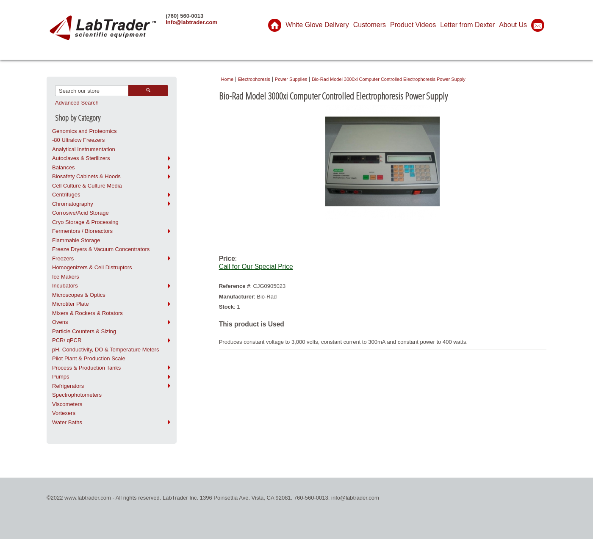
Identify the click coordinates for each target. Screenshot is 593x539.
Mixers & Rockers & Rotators (87, 313)
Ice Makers (65, 277)
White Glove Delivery (317, 24)
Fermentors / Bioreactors (82, 231)
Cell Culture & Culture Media (87, 185)
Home (227, 79)
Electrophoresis (254, 79)
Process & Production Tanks (86, 368)
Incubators (65, 285)
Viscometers (67, 404)
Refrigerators (68, 386)
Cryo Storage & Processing (85, 222)
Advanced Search (77, 103)
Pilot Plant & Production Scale (88, 358)
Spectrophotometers (77, 395)
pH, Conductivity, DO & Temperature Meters (105, 349)
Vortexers (63, 413)
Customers (369, 24)
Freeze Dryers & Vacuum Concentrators (101, 249)
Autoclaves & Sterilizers (81, 158)
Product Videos (413, 24)
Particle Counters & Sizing (84, 331)
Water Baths (67, 422)
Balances (63, 167)
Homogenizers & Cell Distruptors (92, 267)
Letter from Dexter (467, 24)
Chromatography (72, 204)
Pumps (60, 376)
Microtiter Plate (70, 304)
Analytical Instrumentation (83, 149)
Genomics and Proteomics (84, 131)
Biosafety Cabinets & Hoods (86, 176)
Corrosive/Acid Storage (80, 213)
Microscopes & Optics (78, 295)
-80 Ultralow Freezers (78, 140)
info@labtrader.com (191, 22)
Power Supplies (291, 79)
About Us (513, 24)
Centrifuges (66, 194)
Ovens (60, 322)
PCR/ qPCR (66, 340)
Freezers (63, 258)
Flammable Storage (76, 240)
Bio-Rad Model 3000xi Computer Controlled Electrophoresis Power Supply (389, 79)
